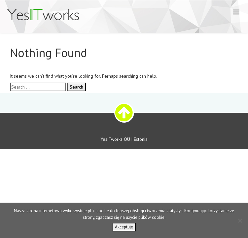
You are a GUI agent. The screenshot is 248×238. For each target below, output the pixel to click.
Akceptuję (124, 227)
